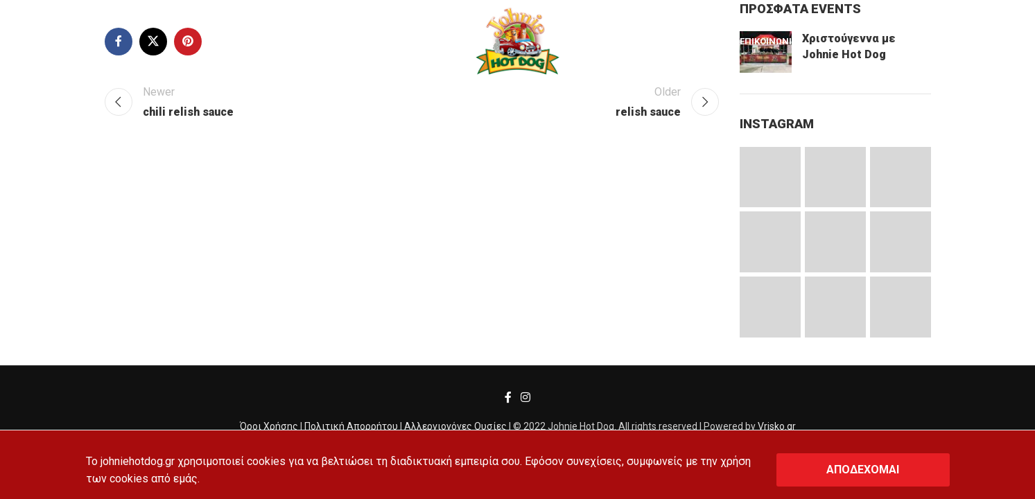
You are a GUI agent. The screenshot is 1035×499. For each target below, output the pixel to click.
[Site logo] (517, 40)
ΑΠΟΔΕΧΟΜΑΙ (862, 469)
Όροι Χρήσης (269, 426)
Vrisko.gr (777, 426)
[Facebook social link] (508, 397)
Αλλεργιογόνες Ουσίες (455, 426)
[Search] (43, 41)
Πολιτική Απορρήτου (351, 426)
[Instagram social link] (525, 397)
